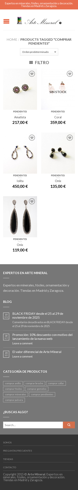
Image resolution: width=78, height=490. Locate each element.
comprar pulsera (14, 399)
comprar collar (56, 383)
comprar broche (34, 383)
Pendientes (20, 111)
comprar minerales (15, 394)
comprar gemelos (37, 388)
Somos (7, 442)
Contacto (9, 467)
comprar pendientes (42, 394)
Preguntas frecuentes (17, 450)
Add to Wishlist (32, 74)
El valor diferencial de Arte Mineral (36, 352)
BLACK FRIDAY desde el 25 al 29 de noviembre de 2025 (37, 315)
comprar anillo (13, 383)
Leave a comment (22, 343)
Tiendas (8, 459)
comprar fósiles (13, 388)
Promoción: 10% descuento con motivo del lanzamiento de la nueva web (42, 336)
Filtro (39, 62)
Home (12, 39)
